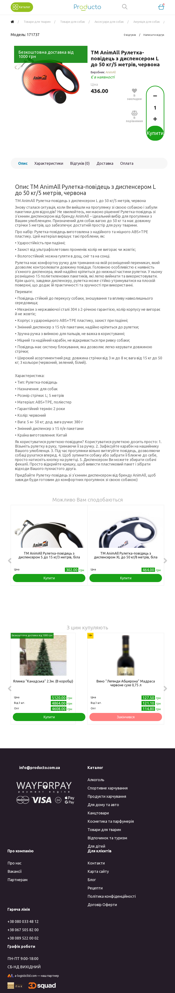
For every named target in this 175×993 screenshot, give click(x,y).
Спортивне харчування (108, 788)
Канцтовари (98, 813)
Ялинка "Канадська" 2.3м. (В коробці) (43, 681)
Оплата (126, 163)
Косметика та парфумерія (111, 821)
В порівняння (134, 116)
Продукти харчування (107, 796)
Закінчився (126, 717)
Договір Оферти (102, 904)
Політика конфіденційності (112, 896)
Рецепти (95, 888)
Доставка (104, 163)
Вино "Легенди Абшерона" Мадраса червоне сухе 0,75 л (125, 683)
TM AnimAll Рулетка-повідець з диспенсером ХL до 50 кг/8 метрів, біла (126, 555)
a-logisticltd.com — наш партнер (33, 976)
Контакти (96, 863)
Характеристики (48, 163)
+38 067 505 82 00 (23, 930)
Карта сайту (98, 871)
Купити (155, 133)
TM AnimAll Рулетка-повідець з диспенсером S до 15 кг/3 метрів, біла (49, 555)
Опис (23, 163)
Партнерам (17, 879)
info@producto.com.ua (39, 767)
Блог (92, 879)
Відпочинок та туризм (107, 838)
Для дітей (96, 846)
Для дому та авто (103, 804)
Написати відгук (153, 34)
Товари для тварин (104, 829)
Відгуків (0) (80, 163)
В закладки (134, 94)
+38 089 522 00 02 (23, 938)
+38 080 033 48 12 (23, 921)
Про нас (14, 863)
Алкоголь (96, 780)
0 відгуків (130, 34)
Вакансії (14, 871)
